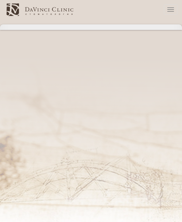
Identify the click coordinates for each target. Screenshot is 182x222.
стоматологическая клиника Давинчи (40, 9)
